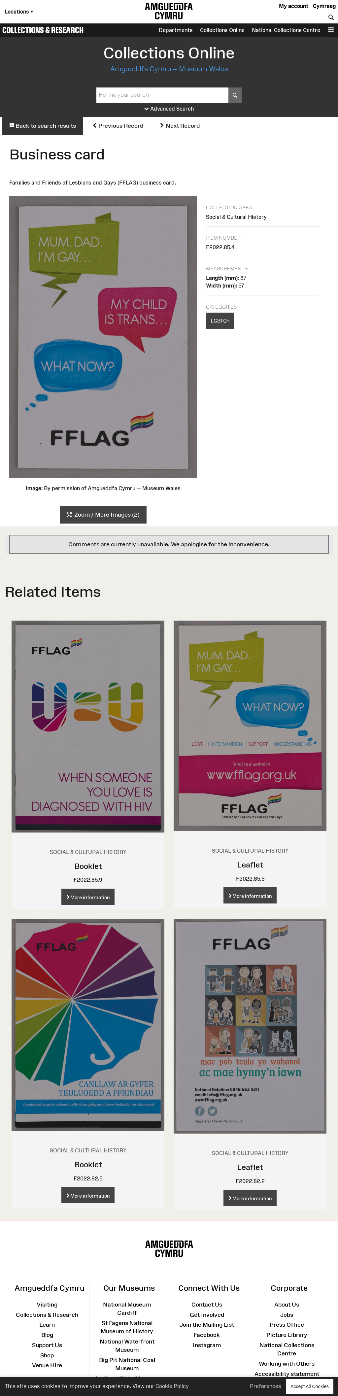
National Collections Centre (286, 30)
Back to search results (42, 125)
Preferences (265, 1386)
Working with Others (287, 1363)
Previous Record (117, 125)
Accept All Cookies (309, 1386)
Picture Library (286, 1335)
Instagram (207, 1345)
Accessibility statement (286, 1374)
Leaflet (250, 864)
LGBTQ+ (220, 320)
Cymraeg (324, 6)
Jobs (286, 1314)
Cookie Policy (172, 1386)
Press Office (287, 1324)
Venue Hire (47, 1365)
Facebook (207, 1335)
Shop (47, 1355)
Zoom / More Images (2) (103, 515)
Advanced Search (169, 109)
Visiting (47, 1304)
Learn (47, 1324)
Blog (47, 1335)
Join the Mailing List (207, 1324)
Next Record (179, 125)
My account (293, 6)
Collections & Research (43, 30)
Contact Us (206, 1304)
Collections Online (222, 30)
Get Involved (207, 1314)
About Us (286, 1304)
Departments (176, 30)
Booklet (88, 866)
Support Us (47, 1345)
